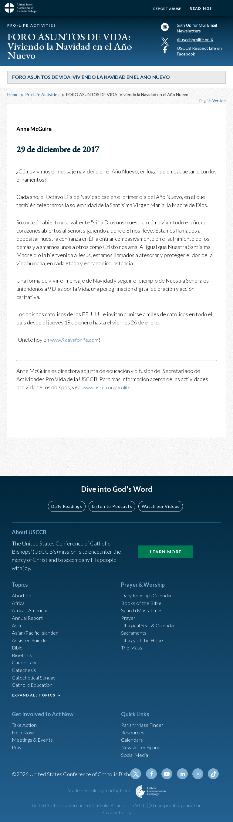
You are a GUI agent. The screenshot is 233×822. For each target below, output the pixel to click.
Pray (17, 743)
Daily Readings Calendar (150, 580)
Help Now (24, 727)
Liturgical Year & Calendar (152, 613)
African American (32, 596)
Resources (133, 727)
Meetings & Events (34, 735)
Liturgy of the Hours (144, 629)
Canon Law (24, 654)
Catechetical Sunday (36, 670)
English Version (212, 105)
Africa (19, 588)
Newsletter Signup (143, 743)
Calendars (133, 735)
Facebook (155, 773)
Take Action (25, 719)
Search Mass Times (143, 596)
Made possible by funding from (99, 790)
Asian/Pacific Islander (37, 621)
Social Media (136, 752)
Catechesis (25, 662)
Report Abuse (163, 8)
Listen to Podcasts (112, 490)
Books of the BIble (142, 588)
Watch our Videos (161, 490)
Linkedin (184, 773)
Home (13, 99)
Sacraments (134, 621)
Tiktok (213, 773)
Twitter (141, 773)
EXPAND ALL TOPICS (33, 689)
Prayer (129, 605)
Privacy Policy (116, 812)
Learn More (165, 536)
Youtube (170, 773)
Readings (199, 8)
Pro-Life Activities (42, 99)
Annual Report (29, 605)
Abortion (22, 580)
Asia (17, 613)
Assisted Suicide (31, 629)
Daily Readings (66, 490)
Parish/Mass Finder (144, 719)
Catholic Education (34, 678)
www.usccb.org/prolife (109, 392)
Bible (18, 637)
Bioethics (23, 646)
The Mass (132, 637)
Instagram (199, 773)
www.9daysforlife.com (76, 344)
